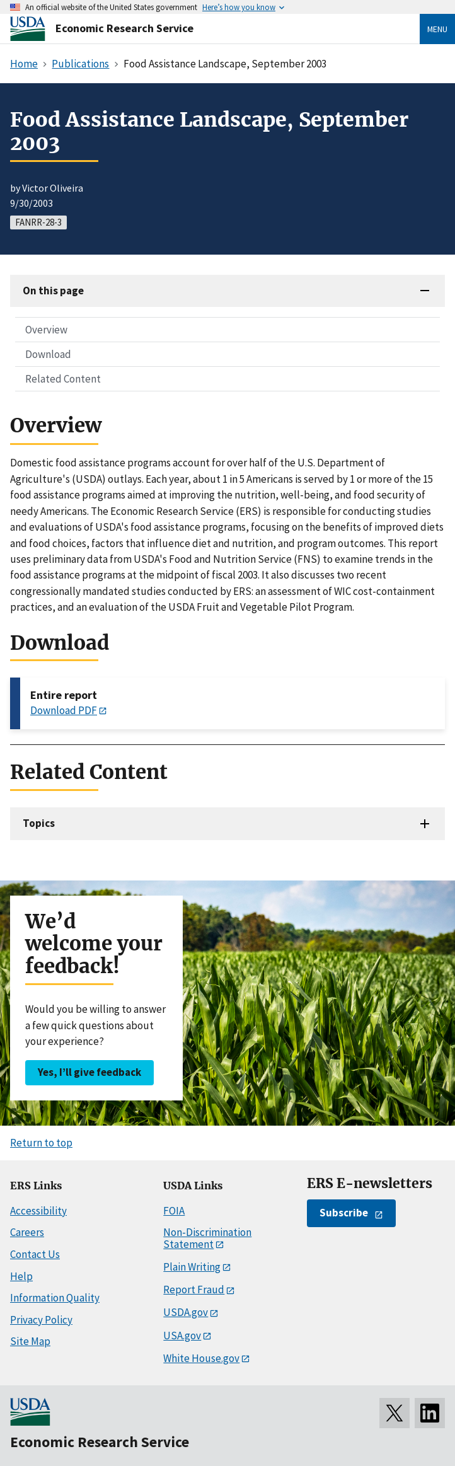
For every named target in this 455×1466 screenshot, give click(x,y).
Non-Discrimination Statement (207, 1238)
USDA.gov (185, 1312)
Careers (27, 1232)
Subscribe (344, 1213)
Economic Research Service (124, 28)
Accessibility (38, 1211)
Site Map (30, 1341)
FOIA (174, 1211)
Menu (437, 29)
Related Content (63, 379)
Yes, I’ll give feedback (89, 1072)
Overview (46, 330)
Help (21, 1276)
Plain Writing (192, 1267)
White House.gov (201, 1358)
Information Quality (55, 1298)
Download (48, 354)
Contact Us (35, 1254)
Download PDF (63, 710)
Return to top (41, 1143)
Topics (39, 823)
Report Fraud (193, 1289)
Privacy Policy (41, 1320)
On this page (53, 290)
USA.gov (182, 1335)
